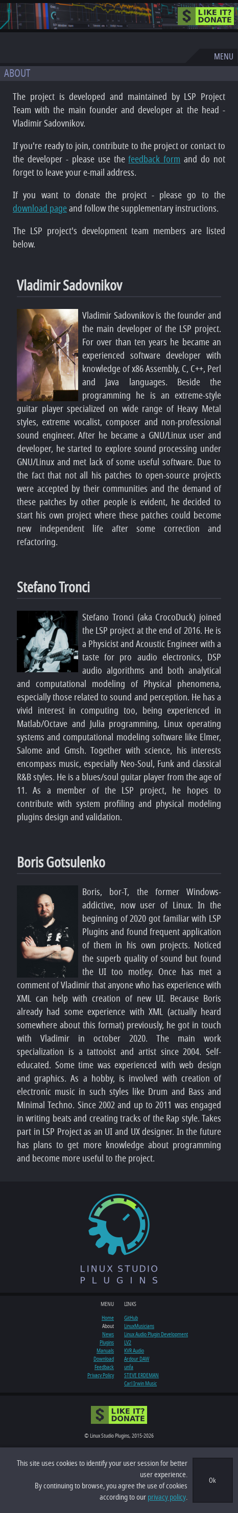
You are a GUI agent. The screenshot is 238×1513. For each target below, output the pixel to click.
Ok (212, 1480)
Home (108, 1318)
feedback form (154, 159)
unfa (128, 1367)
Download (103, 1359)
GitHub (131, 1318)
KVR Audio (134, 1350)
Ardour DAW (136, 1359)
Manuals (105, 1350)
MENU (223, 57)
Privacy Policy (100, 1375)
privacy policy (167, 1497)
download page (40, 208)
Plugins (107, 1342)
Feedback (104, 1367)
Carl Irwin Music (140, 1383)
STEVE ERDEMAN (141, 1375)
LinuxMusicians (139, 1326)
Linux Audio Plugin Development (156, 1334)
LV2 (127, 1342)
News (108, 1334)
